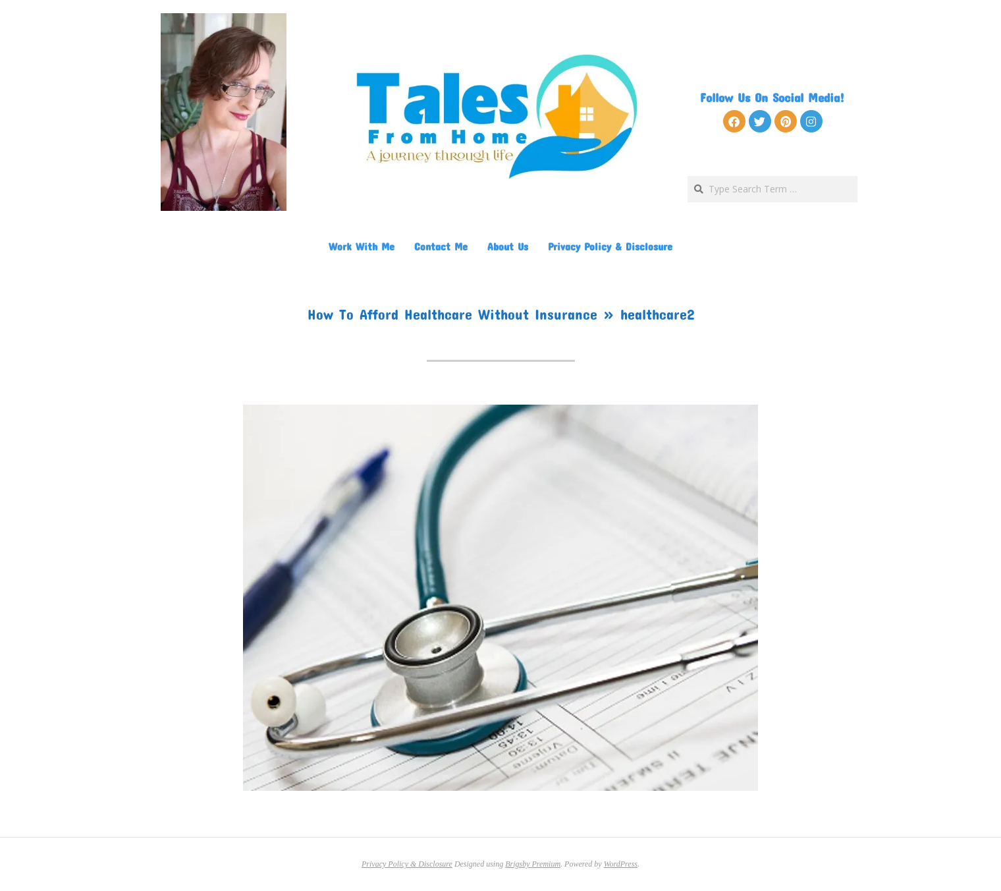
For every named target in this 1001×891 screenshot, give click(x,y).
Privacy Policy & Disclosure (610, 246)
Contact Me (441, 246)
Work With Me (361, 246)
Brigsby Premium (532, 864)
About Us (507, 246)
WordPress (620, 864)
